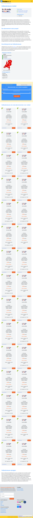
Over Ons (2, 501)
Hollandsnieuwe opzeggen (22, 11)
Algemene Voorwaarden (4, 508)
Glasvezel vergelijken (20, 490)
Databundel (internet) (16, 88)
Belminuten (16, 92)
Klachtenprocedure (3, 512)
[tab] (24, 85)
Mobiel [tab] (9, 84)
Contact (2, 502)
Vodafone (14, 46)
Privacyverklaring (3, 509)
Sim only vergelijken (20, 488)
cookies (23, 516)
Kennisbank (2, 505)
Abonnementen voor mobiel (23, 10)
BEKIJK (14, 152)
